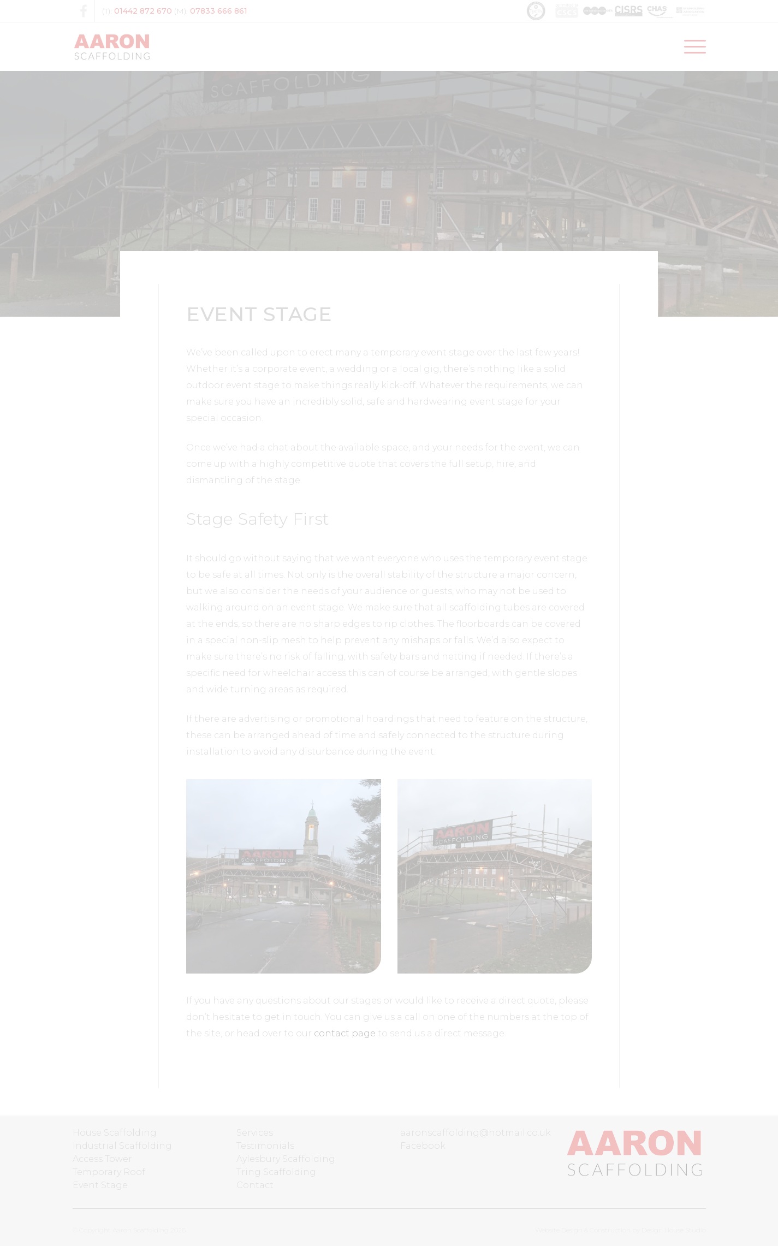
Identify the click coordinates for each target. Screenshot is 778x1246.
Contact (255, 1185)
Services (254, 1133)
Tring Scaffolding (276, 1172)
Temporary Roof (109, 1172)
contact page (345, 1033)
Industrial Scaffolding (122, 1146)
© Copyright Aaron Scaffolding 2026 (129, 1230)
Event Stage (100, 1185)
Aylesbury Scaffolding (285, 1159)
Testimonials (265, 1146)
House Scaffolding (115, 1133)
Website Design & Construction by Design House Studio (620, 1230)
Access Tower (102, 1159)
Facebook (423, 1146)
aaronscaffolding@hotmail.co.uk (475, 1133)
